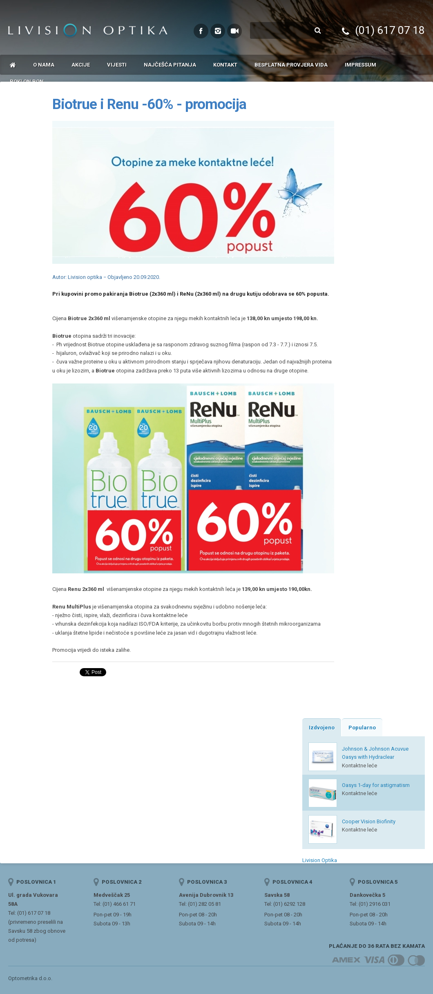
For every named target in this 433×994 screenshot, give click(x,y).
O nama (43, 65)
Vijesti (117, 65)
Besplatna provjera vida (291, 65)
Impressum (360, 65)
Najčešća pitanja (170, 65)
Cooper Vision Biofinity (368, 821)
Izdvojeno (322, 727)
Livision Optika (319, 860)
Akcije (80, 65)
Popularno (362, 727)
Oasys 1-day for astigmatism (376, 785)
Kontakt (225, 65)
